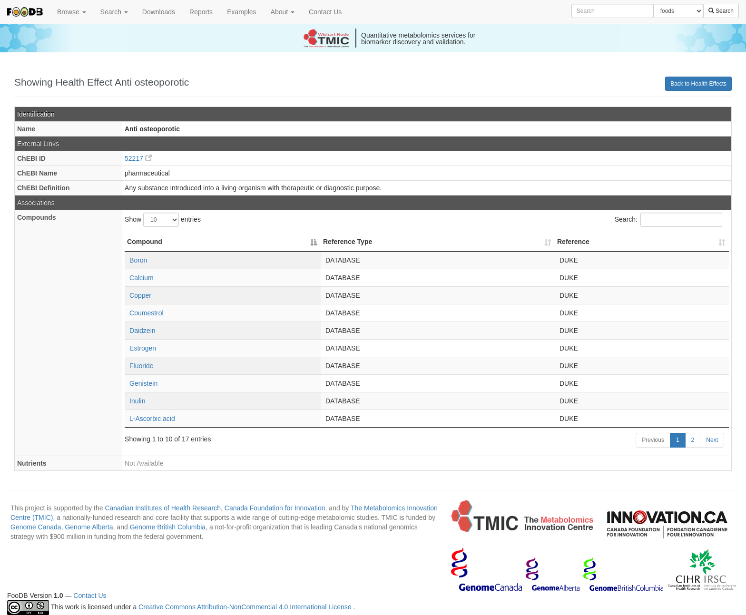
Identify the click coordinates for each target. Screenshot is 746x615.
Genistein (143, 383)
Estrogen (142, 348)
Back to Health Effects (698, 83)
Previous (653, 440)
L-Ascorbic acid (152, 418)
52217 (138, 158)
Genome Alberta (89, 527)
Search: (668, 220)
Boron (138, 260)
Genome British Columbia (168, 527)
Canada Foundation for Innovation (275, 508)
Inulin (137, 401)
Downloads (158, 12)
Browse (71, 12)
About (282, 12)
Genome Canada (35, 527)
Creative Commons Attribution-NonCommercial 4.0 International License (245, 607)
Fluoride (141, 366)
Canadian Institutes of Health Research (163, 508)
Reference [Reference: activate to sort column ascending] (573, 241)
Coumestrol (146, 313)
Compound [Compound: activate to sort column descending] (144, 241)
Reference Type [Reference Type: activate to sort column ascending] (347, 241)
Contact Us (325, 12)
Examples (241, 12)
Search (114, 12)
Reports (201, 12)
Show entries (163, 220)
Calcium (141, 278)
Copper (140, 295)
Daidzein (142, 330)
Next (712, 440)
